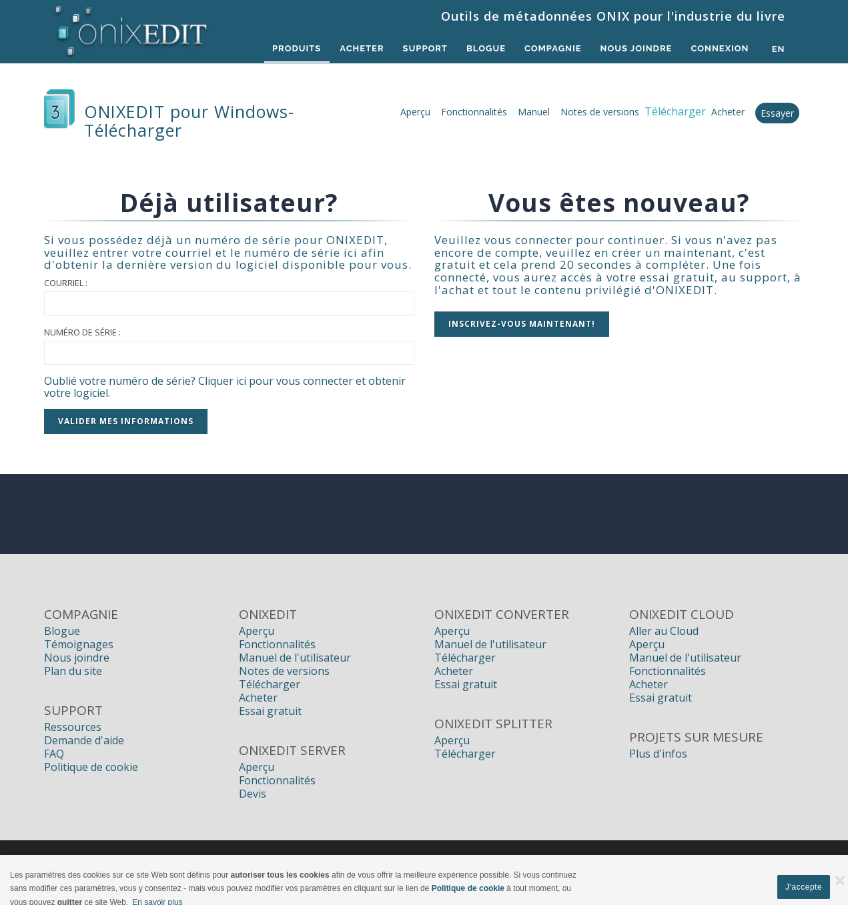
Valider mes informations (125, 421)
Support (413, 49)
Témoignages (78, 644)
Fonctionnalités (474, 111)
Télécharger (269, 684)
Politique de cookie (91, 767)
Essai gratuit (270, 711)
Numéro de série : (82, 332)
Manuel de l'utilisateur (295, 657)
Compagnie (546, 49)
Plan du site (73, 671)
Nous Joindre (632, 49)
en (778, 49)
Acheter (348, 49)
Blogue (476, 49)
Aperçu (415, 111)
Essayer (777, 113)
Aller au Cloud (664, 631)
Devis (252, 793)
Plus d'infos (658, 753)
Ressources (72, 727)
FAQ (54, 753)
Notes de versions (599, 111)
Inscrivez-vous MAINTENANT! (521, 323)
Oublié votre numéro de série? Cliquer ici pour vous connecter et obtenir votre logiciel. (225, 386)
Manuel (534, 111)
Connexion (719, 49)
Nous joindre (76, 657)
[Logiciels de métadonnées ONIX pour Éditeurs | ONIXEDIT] (131, 28)
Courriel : (65, 283)
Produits (279, 49)
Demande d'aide (84, 740)
